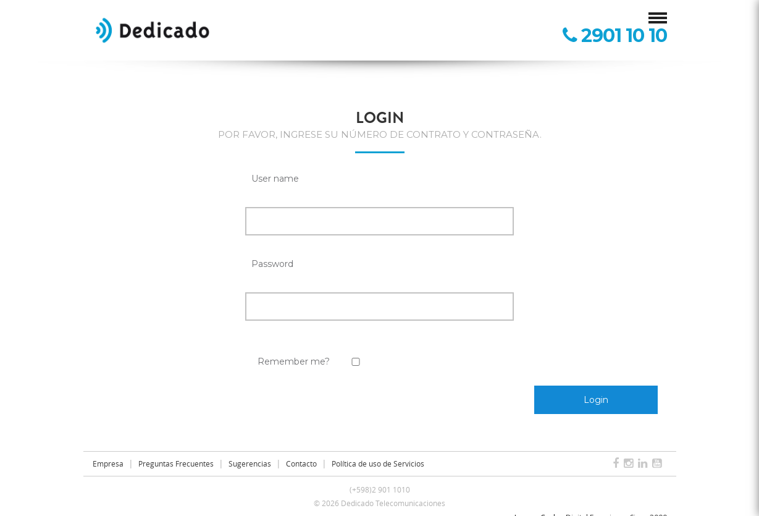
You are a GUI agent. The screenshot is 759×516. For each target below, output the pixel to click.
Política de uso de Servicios (378, 463)
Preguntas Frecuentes (176, 463)
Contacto (301, 463)
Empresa (108, 463)
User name (275, 178)
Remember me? (294, 361)
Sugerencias (250, 463)
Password (272, 263)
